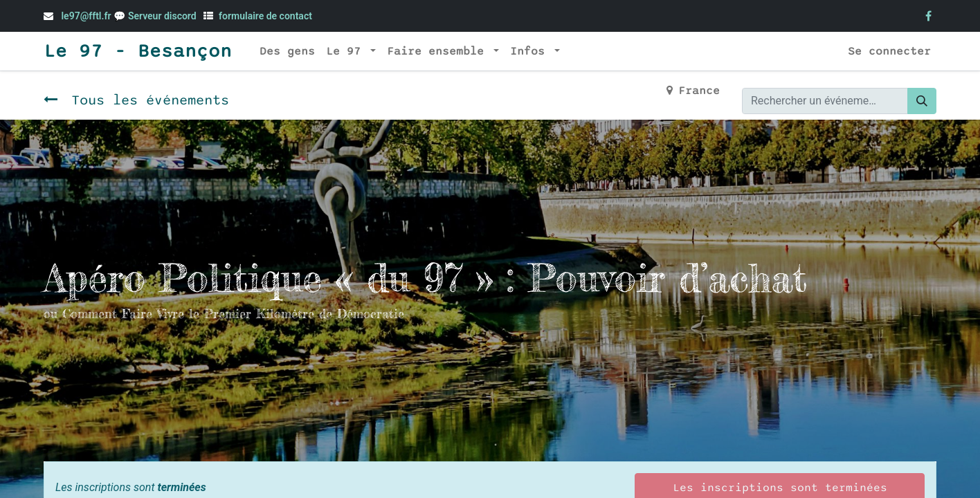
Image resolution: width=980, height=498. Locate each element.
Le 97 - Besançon (138, 51)
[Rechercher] (921, 101)
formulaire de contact (265, 15)
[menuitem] (287, 51)
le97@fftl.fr (86, 15)
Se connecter (889, 51)
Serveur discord (163, 15)
